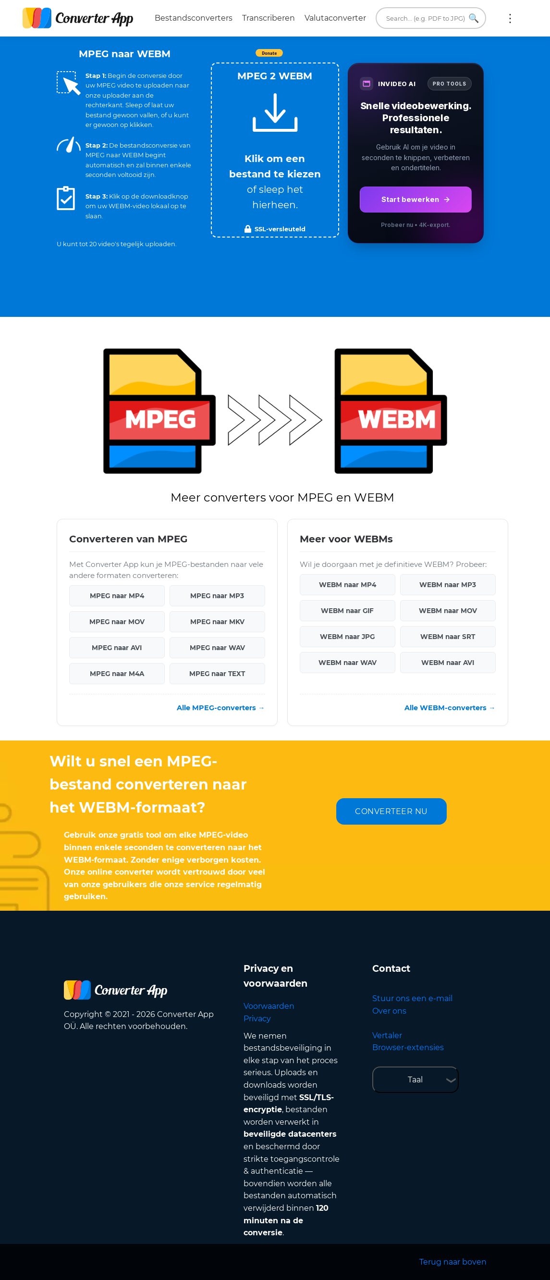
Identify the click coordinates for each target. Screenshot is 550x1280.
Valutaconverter (335, 18)
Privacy (257, 1018)
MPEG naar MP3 (217, 596)
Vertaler (387, 1035)
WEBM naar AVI (447, 662)
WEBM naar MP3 (447, 585)
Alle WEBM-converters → (449, 707)
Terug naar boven (453, 1262)
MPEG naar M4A (117, 674)
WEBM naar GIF (347, 611)
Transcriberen (268, 18)
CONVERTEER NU (391, 811)
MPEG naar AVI (117, 648)
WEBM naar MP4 (347, 585)
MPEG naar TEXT (217, 674)
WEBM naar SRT (447, 636)
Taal (415, 1079)
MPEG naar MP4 (117, 596)
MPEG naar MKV (217, 622)
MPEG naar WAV (217, 648)
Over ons (389, 1011)
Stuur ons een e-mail (412, 998)
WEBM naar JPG (347, 636)
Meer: (510, 18)
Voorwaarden (269, 1006)
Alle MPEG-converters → (221, 707)
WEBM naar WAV (347, 662)
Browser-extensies (408, 1047)
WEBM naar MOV (448, 611)
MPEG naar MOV (117, 622)
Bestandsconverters (193, 18)
